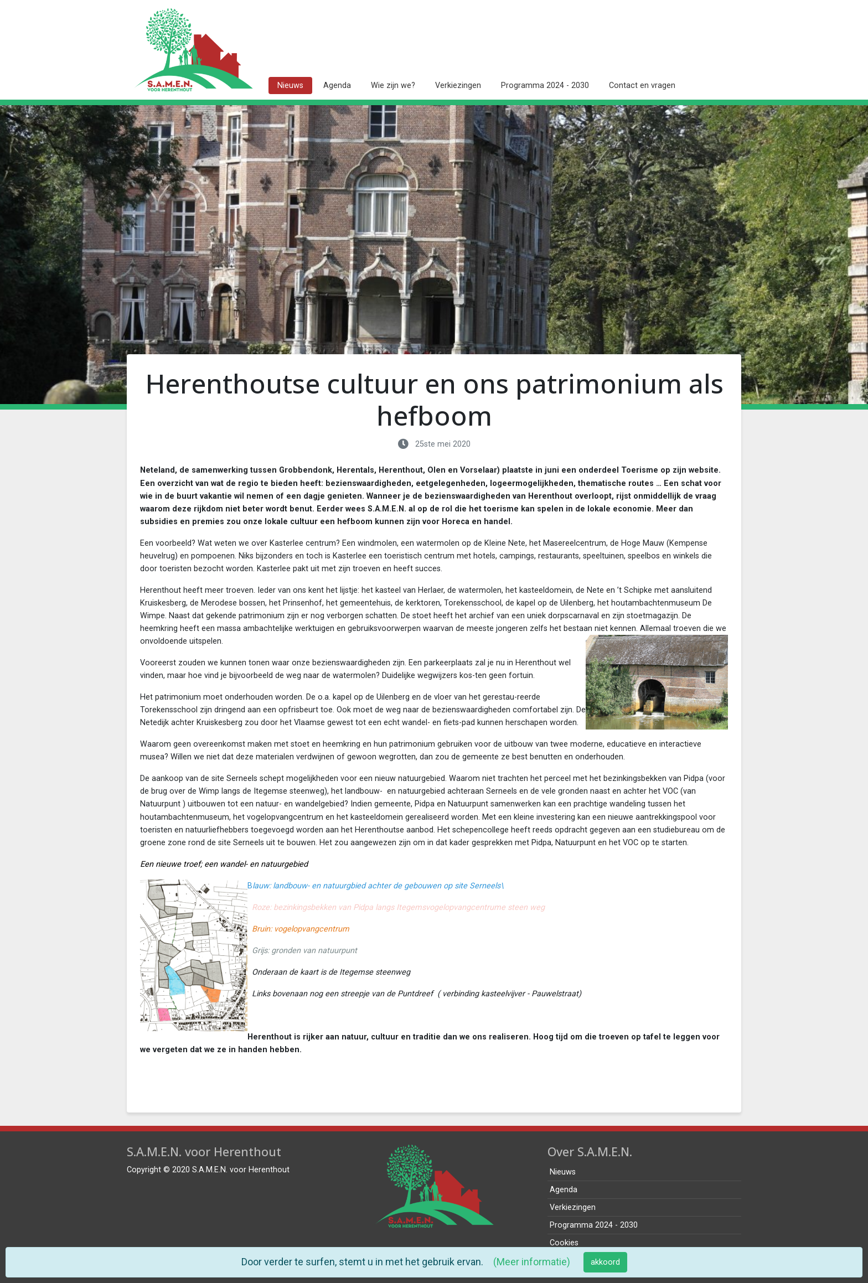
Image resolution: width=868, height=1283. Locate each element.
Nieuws (290, 85)
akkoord (605, 1262)
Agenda (337, 85)
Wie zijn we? (393, 85)
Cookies (564, 1243)
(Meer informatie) (531, 1262)
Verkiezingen (458, 85)
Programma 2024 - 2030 (545, 85)
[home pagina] (193, 50)
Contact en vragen (642, 85)
